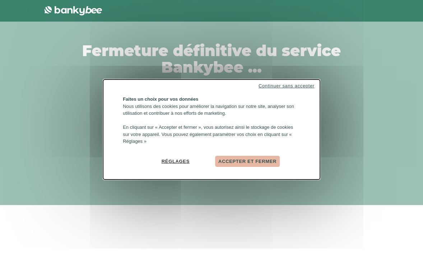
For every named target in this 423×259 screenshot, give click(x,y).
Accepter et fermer (247, 161)
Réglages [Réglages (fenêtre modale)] (176, 161)
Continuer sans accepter (287, 85)
